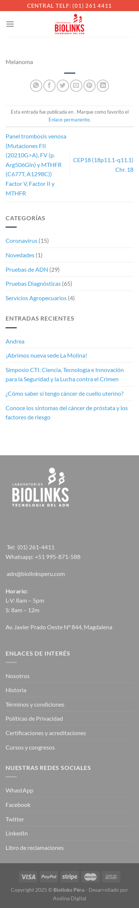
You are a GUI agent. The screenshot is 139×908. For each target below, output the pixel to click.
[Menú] (10, 24)
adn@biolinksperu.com (36, 573)
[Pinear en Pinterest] (89, 86)
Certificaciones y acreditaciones (46, 732)
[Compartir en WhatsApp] (36, 86)
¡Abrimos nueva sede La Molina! (46, 355)
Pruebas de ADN (27, 269)
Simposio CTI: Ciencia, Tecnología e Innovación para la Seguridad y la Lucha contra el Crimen (65, 374)
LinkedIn (17, 833)
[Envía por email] (76, 86)
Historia (16, 689)
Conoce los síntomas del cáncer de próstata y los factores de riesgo (67, 412)
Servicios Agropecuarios (36, 297)
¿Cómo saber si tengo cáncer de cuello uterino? (64, 393)
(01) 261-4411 (35, 546)
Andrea (15, 341)
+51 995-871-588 (57, 556)
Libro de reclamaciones (35, 847)
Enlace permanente (69, 120)
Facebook (18, 804)
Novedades (20, 254)
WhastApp (19, 790)
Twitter (15, 818)
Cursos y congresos (30, 747)
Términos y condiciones (35, 704)
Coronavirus (21, 240)
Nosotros (18, 675)
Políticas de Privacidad (34, 718)
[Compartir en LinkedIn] (103, 86)
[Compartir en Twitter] (63, 86)
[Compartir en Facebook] (49, 86)
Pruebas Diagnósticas (33, 283)
